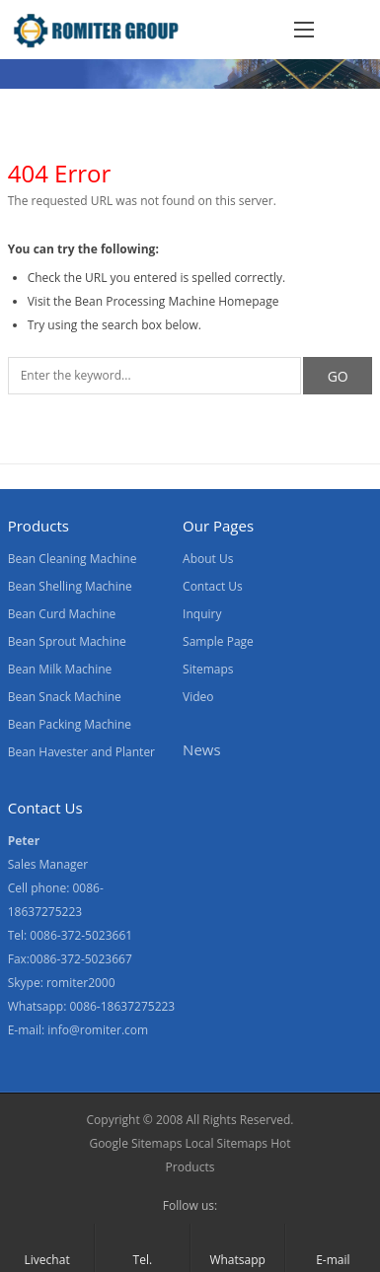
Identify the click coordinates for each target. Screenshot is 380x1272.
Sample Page (218, 641)
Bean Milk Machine (60, 669)
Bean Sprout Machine (67, 641)
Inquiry (202, 613)
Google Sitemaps (135, 1143)
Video (198, 696)
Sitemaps (208, 669)
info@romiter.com (97, 1030)
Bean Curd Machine (62, 613)
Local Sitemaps (228, 1143)
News (202, 749)
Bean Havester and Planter (81, 751)
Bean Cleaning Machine (72, 558)
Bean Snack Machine (64, 696)
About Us (208, 558)
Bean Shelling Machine (70, 586)
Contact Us (213, 586)
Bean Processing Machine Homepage (177, 301)
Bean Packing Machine (69, 724)
